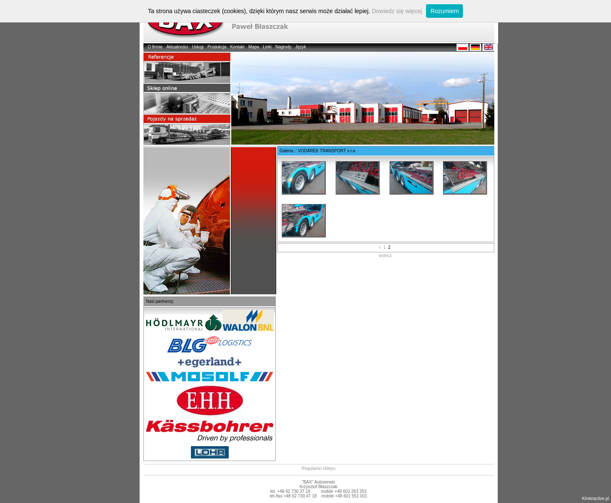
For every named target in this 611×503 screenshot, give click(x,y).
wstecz (385, 255)
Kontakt (237, 47)
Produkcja (216, 47)
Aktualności (177, 47)
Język (300, 47)
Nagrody (283, 47)
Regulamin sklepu (319, 468)
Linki (267, 47)
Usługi (198, 47)
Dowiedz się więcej (397, 11)
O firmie (155, 47)
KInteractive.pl (595, 498)
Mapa (253, 47)
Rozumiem (444, 11)
